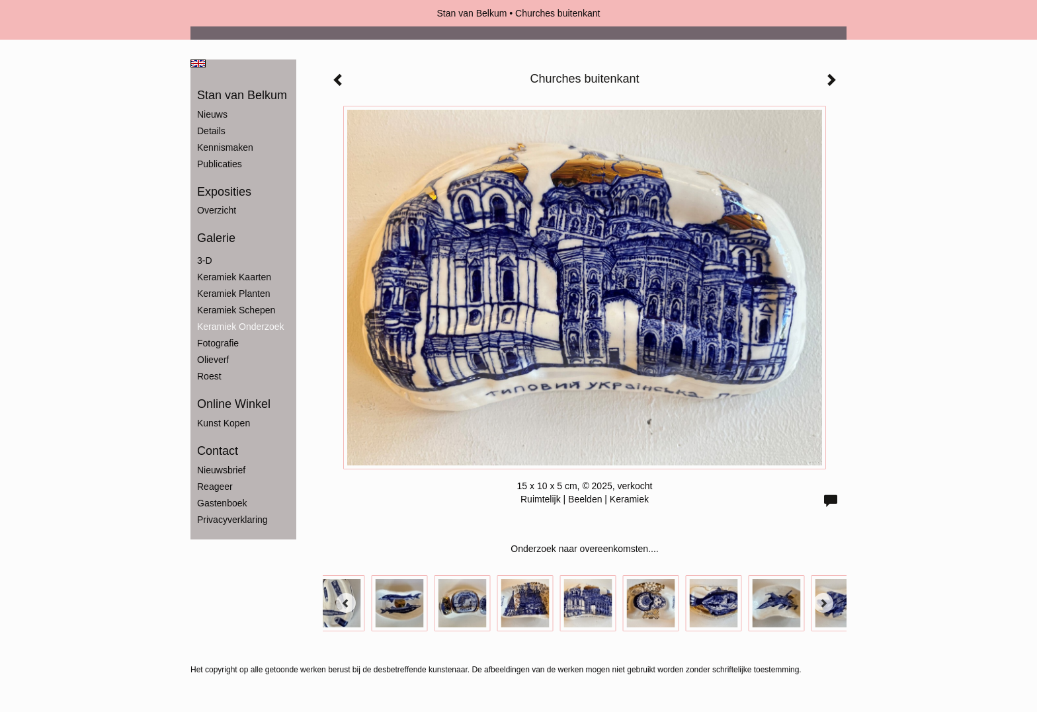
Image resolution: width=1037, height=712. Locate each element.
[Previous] (346, 603)
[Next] (823, 603)
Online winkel (233, 404)
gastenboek (222, 503)
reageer (215, 486)
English (198, 63)
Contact (217, 450)
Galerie (216, 238)
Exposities (224, 191)
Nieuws (212, 114)
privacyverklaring (232, 519)
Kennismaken (225, 147)
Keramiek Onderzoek (240, 326)
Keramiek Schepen (236, 310)
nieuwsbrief (221, 470)
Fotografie (218, 343)
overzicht (216, 210)
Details (211, 131)
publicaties (219, 164)
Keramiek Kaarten (234, 277)
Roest (209, 376)
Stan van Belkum (472, 13)
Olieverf (213, 359)
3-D (204, 260)
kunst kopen (223, 423)
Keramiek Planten (233, 293)
